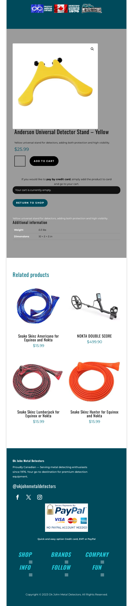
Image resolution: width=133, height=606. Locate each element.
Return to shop (30, 202)
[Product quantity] (20, 161)
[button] (92, 49)
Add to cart (44, 160)
